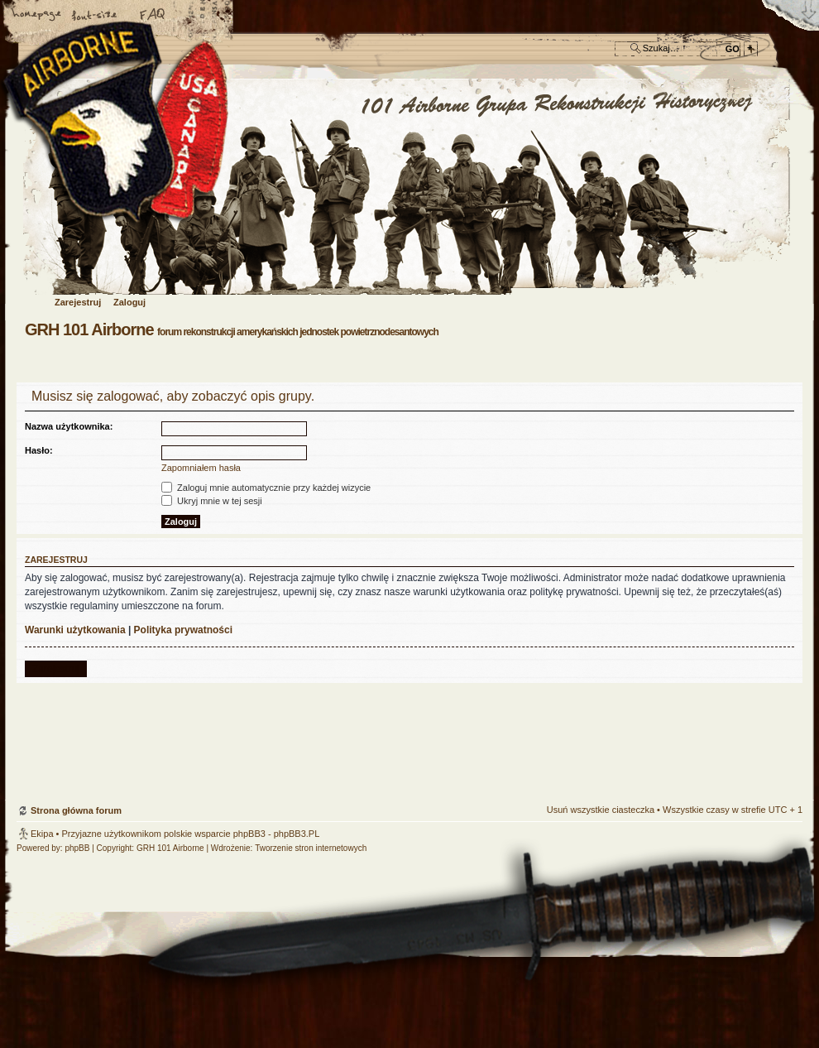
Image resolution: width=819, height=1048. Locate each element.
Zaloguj (129, 302)
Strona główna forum (407, 187)
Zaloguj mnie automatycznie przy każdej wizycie (266, 488)
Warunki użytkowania (75, 630)
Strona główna (37, 15)
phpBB (77, 848)
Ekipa (42, 834)
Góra (781, 707)
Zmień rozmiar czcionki (95, 15)
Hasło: (39, 450)
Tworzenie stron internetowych (310, 848)
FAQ (153, 15)
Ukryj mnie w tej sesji (211, 501)
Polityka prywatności (183, 630)
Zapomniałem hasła (201, 468)
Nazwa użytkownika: (69, 426)
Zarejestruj (78, 302)
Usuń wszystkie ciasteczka (600, 810)
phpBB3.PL (297, 834)
